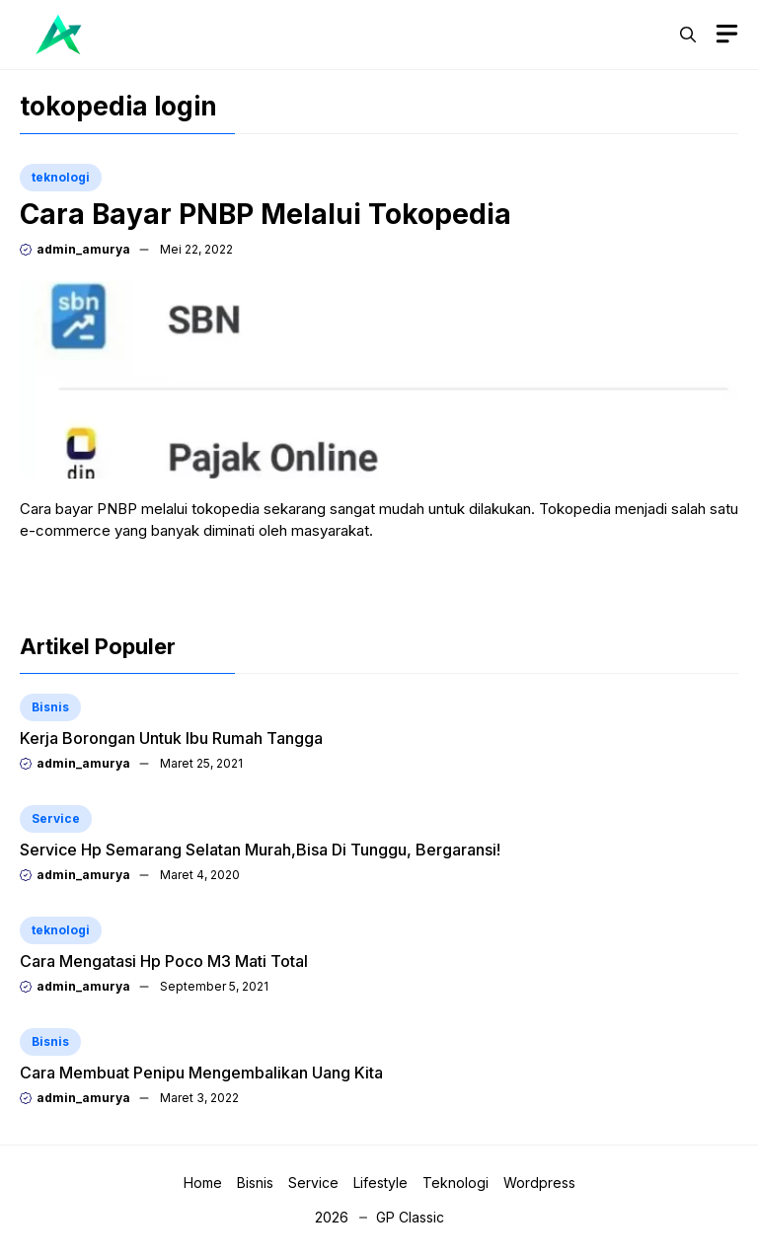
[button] (688, 34)
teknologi (61, 177)
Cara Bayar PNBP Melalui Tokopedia (265, 214)
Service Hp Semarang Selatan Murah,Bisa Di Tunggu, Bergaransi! (260, 849)
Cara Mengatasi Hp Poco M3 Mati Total (164, 961)
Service (56, 818)
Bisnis (50, 707)
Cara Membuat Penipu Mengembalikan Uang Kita (201, 1072)
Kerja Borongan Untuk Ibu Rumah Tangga (171, 738)
